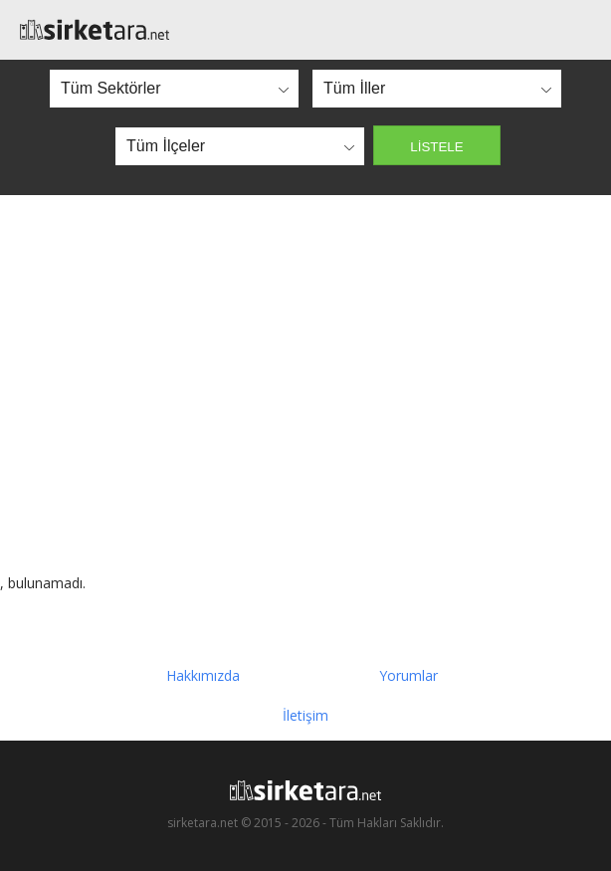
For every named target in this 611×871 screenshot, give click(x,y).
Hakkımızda (203, 675)
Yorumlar (408, 675)
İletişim (305, 715)
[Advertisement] (305, 384)
